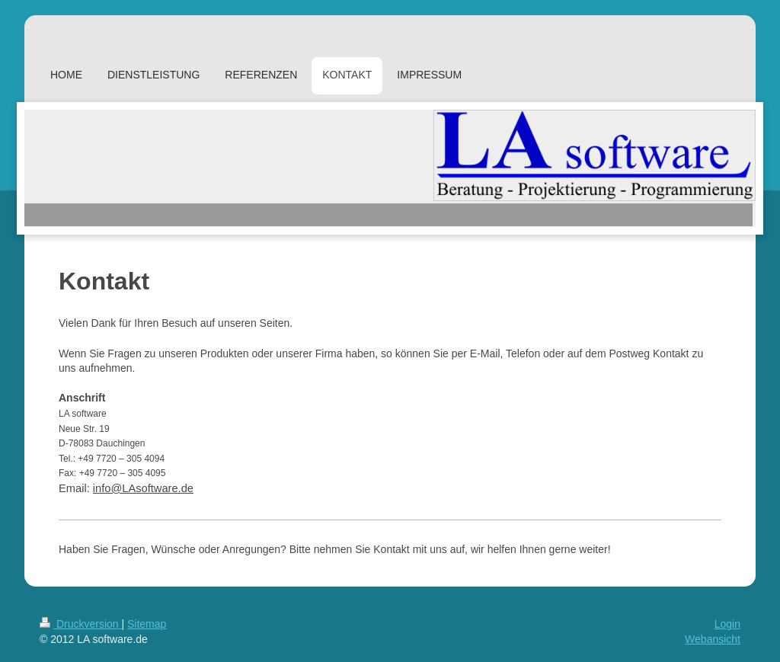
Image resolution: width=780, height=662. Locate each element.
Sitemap (146, 624)
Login (727, 624)
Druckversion (80, 624)
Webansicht (712, 639)
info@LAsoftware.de (143, 488)
